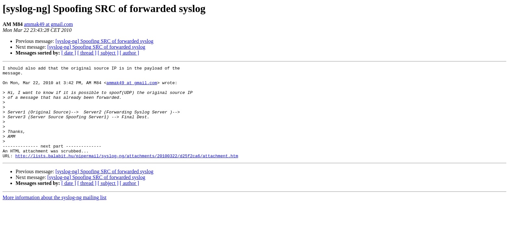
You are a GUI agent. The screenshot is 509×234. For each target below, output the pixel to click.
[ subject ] (108, 53)
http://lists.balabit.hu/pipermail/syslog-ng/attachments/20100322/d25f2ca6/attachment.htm (126, 174)
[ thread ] (86, 53)
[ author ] (129, 53)
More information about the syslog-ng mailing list (54, 216)
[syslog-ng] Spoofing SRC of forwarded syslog (105, 41)
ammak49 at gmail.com (48, 24)
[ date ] (68, 53)
